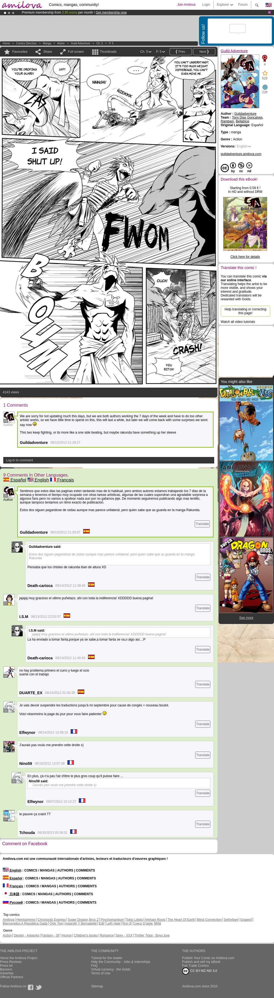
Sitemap (97, 986)
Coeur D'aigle (143, 923)
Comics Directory (26, 43)
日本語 (11, 894)
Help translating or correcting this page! (245, 311)
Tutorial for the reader (106, 958)
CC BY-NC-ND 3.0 (199, 971)
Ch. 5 (99, 43)
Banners (6, 969)
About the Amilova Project (18, 958)
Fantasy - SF (50, 935)
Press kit (6, 966)
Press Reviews (10, 962)
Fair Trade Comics (195, 966)
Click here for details (245, 257)
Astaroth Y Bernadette (81, 923)
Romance (107, 935)
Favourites (19, 52)
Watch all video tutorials (238, 322)
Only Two (56, 923)
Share (47, 52)
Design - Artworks (26, 935)
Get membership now (111, 12)
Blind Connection (209, 920)
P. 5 (111, 43)
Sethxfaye (231, 920)
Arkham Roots (155, 920)
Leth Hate (113, 923)
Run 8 (126, 923)
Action (61, 43)
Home (6, 43)
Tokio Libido (134, 920)
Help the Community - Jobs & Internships (120, 962)
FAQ (94, 966)
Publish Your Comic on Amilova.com (208, 958)
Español (14, 480)
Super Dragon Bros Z (83, 920)
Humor (67, 935)
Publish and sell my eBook (201, 962)
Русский (13, 902)
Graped (245, 920)
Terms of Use (100, 973)
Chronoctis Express (52, 920)
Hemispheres (26, 920)
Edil (101, 923)
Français (62, 480)
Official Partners (11, 977)
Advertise (7, 973)
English (38, 480)
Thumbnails (108, 52)
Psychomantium (112, 920)
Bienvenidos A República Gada (25, 923)
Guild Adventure (80, 43)
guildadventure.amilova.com (241, 154)
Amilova (8, 920)
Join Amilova (186, 5)
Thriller (139, 935)
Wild (158, 923)
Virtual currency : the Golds (110, 969)
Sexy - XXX (124, 935)
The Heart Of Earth (181, 920)
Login (206, 5)
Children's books (86, 935)
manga (47, 43)
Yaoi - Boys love (158, 935)
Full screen (76, 52)
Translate (202, 524)
